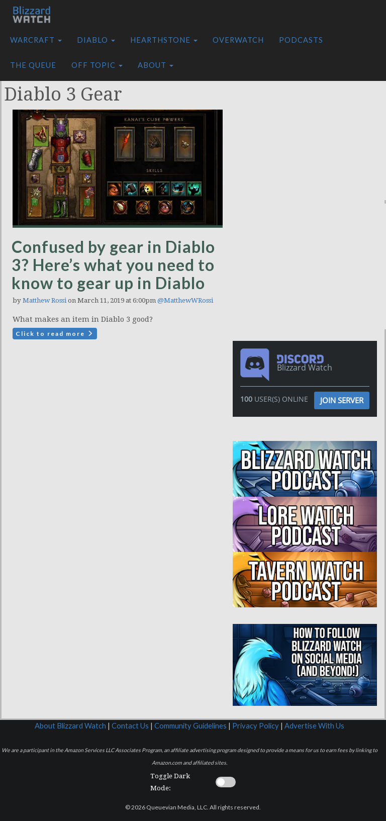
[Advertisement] (312, 137)
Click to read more (55, 333)
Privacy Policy (255, 725)
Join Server (341, 400)
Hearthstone (164, 40)
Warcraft (36, 40)
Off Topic (97, 65)
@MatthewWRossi (185, 300)
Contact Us (130, 725)
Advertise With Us (314, 725)
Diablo (96, 40)
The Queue (33, 65)
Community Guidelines (190, 725)
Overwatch (238, 40)
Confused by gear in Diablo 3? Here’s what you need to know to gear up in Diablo (113, 265)
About (155, 65)
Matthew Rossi (44, 300)
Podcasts (301, 40)
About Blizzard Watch (70, 725)
